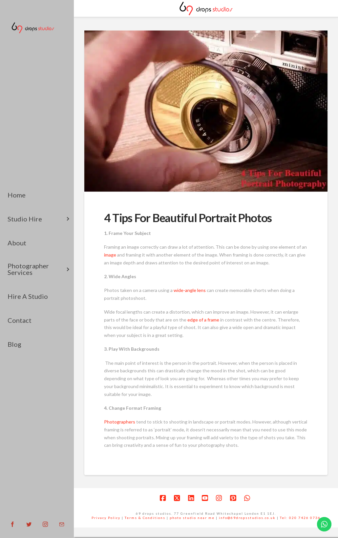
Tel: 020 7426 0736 (300, 518)
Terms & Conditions (145, 518)
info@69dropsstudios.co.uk (247, 518)
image (110, 255)
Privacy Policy (106, 518)
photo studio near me (192, 518)
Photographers (119, 421)
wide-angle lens (190, 290)
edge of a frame (203, 319)
